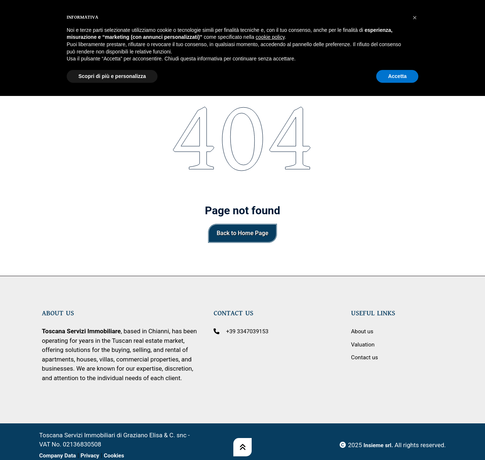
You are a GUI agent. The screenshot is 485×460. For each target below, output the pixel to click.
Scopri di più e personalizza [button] (112, 59)
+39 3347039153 (249, 331)
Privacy (95, 455)
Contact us (366, 357)
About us (363, 331)
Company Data (59, 455)
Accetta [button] (397, 59)
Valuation (364, 344)
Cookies (121, 455)
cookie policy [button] (270, 20)
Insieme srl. (376, 445)
